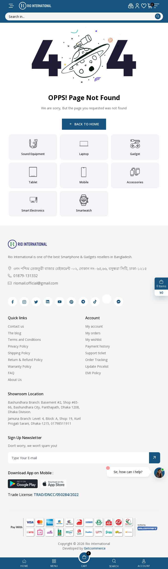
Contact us (16, 326)
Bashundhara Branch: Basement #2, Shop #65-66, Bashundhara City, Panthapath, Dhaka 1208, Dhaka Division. (44, 407)
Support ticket (95, 353)
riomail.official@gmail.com (33, 283)
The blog (14, 333)
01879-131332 (23, 275)
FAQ (11, 373)
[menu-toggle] (11, 5)
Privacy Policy (18, 346)
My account (94, 326)
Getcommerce (95, 548)
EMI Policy (93, 373)
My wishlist (93, 339)
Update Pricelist (97, 366)
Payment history (97, 346)
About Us (15, 379)
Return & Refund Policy (25, 359)
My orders (93, 333)
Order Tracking (96, 359)
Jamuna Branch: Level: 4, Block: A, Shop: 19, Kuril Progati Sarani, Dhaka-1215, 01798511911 (44, 421)
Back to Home (84, 124)
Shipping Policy (19, 353)
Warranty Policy (19, 366)
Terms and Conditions (24, 339)
